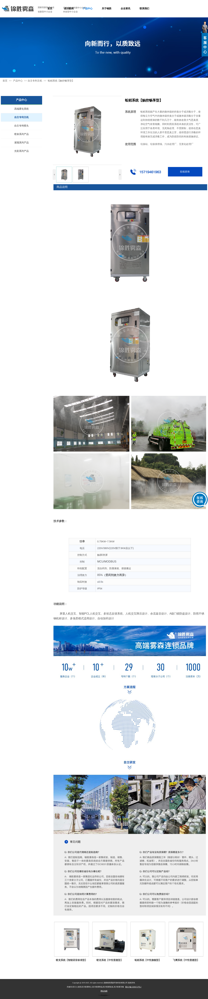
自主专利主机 (35, 80)
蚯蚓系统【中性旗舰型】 (148, 960)
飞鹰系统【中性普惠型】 (186, 960)
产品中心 (18, 80)
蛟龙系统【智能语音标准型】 (71, 960)
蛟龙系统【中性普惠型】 (109, 960)
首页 (5, 80)
